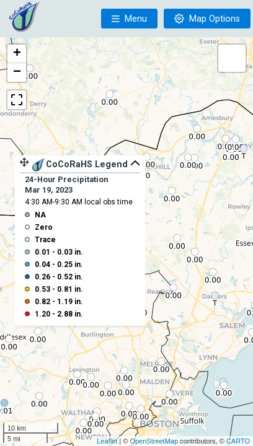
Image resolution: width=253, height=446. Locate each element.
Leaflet (107, 441)
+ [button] (17, 54)
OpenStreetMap (154, 441)
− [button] (17, 72)
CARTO (238, 441)
